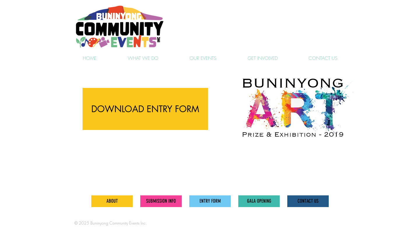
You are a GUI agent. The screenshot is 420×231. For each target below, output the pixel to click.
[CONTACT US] (308, 201)
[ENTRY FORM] (210, 201)
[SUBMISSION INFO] (161, 201)
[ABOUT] (112, 201)
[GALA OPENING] (259, 201)
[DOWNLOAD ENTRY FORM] (145, 109)
